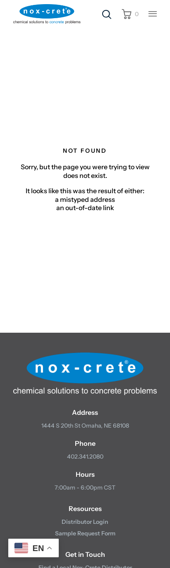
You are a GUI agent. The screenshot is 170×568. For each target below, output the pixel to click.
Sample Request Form (85, 533)
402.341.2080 (85, 456)
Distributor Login (85, 521)
